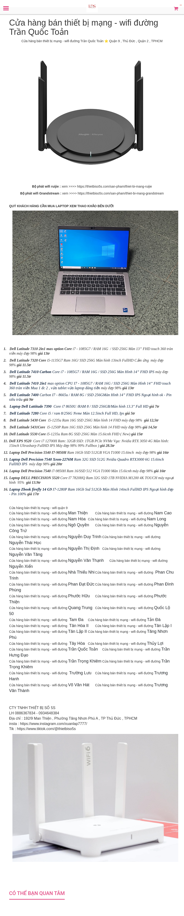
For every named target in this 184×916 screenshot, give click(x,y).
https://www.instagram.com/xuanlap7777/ (53, 724)
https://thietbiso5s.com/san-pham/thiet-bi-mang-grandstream (121, 193)
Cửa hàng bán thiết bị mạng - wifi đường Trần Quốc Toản (62, 41)
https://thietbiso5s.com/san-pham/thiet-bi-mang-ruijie (114, 186)
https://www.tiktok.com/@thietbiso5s (46, 729)
